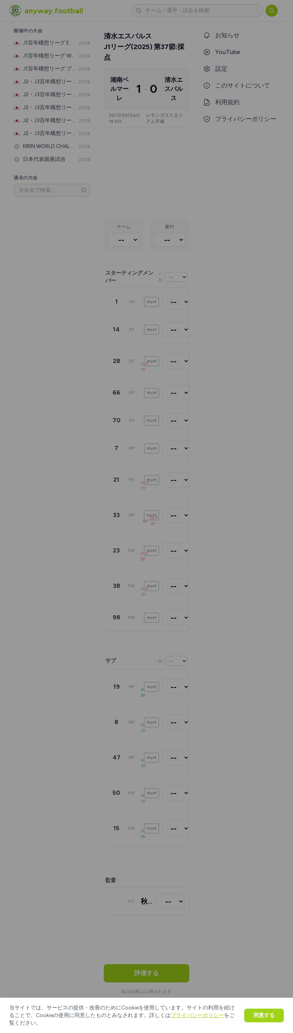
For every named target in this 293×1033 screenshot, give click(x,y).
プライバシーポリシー (197, 1015)
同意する (264, 1015)
